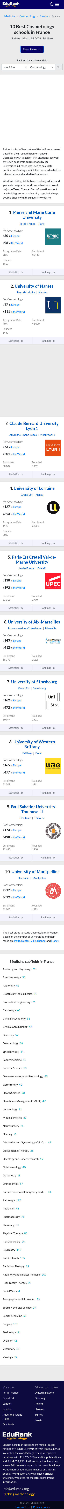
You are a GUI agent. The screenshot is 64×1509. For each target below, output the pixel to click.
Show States (32, 49)
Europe (43, 16)
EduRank (48, 38)
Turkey (39, 1414)
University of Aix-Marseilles (32, 621)
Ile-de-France (10, 1392)
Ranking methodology (19, 1494)
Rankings (48, 272)
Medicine (9, 16)
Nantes (25, 940)
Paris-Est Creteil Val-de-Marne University (32, 559)
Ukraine (39, 1409)
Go (58, 67)
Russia (38, 1420)
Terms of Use (22, 1506)
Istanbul (7, 1409)
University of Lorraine (32, 488)
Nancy (55, 940)
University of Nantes (32, 286)
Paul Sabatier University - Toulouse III (32, 809)
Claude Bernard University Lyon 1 (32, 426)
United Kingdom (44, 1392)
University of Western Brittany (32, 744)
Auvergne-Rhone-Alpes (13, 1416)
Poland (39, 1403)
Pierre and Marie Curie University (32, 215)
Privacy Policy (41, 1506)
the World (17, 242)
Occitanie (8, 1424)
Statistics (16, 272)
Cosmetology (27, 16)
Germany (40, 1398)
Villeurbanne (38, 940)
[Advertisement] (32, 112)
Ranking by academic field (32, 60)
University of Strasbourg (32, 681)
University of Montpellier (32, 871)
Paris (17, 940)
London (7, 1403)
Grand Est (8, 1398)
